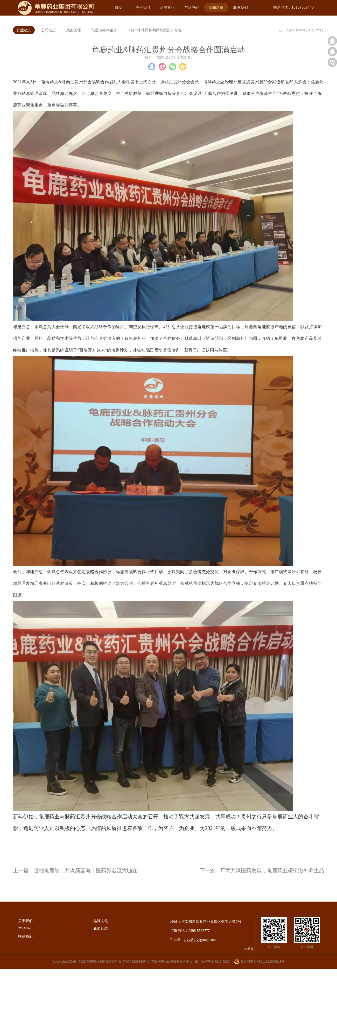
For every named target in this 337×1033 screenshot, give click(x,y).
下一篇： (262, 937)
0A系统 (249, 1015)
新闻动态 (302, 97)
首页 (118, 7)
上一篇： (75, 937)
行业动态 (318, 97)
